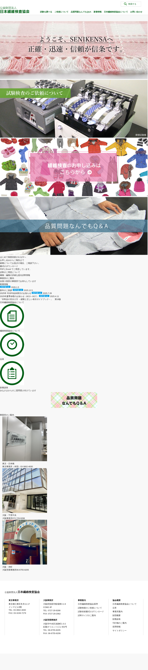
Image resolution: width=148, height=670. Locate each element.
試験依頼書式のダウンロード (91, 611)
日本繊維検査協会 (22, 592)
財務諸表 (117, 619)
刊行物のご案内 (120, 623)
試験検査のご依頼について (90, 608)
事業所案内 (118, 611)
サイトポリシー (120, 630)
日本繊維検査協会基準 (88, 604)
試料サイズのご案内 (87, 615)
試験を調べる (46, 12)
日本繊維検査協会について (116, 12)
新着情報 (98, 12)
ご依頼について (61, 12)
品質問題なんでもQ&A (81, 12)
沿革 (115, 608)
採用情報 (117, 627)
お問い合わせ (136, 12)
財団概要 (117, 615)
